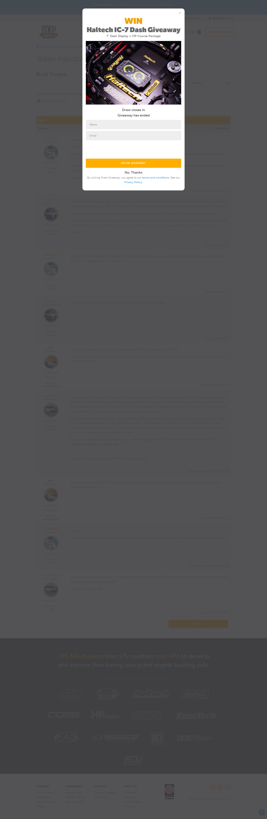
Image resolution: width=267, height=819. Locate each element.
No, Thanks (133, 172)
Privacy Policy (133, 182)
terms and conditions (155, 177)
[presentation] (112, 148)
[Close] (180, 13)
